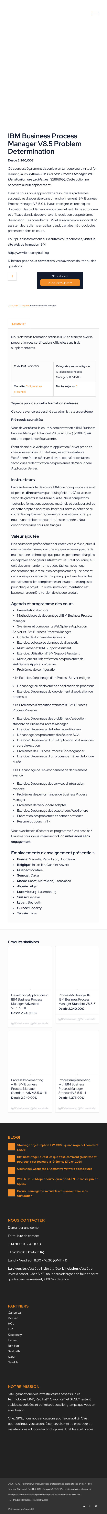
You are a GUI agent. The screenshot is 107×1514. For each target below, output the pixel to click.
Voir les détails (39, 1024)
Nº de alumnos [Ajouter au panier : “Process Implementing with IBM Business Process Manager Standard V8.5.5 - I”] (67, 1108)
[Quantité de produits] (12, 276)
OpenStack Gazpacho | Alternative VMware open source (54, 1169)
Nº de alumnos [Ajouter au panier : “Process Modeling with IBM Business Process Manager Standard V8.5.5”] (67, 1019)
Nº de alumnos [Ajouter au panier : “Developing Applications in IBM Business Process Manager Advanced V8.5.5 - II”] (20, 1024)
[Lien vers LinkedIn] (84, 1505)
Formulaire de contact (23, 1236)
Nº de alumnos (60, 276)
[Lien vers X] (96, 1505)
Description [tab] (19, 323)
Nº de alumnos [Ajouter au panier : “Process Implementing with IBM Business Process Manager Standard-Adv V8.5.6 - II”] (20, 1108)
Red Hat (13, 1346)
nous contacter (41, 261)
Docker (13, 1318)
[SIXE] (44, 14)
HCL (11, 1324)
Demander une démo (23, 1227)
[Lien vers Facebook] (90, 1505)
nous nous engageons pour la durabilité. (52, 1418)
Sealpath (14, 1351)
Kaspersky (15, 1335)
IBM (10, 1329)
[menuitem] (93, 14)
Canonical (14, 1313)
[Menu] (93, 14)
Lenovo (13, 1340)
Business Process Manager (43, 305)
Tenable (13, 1362)
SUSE (12, 1357)
